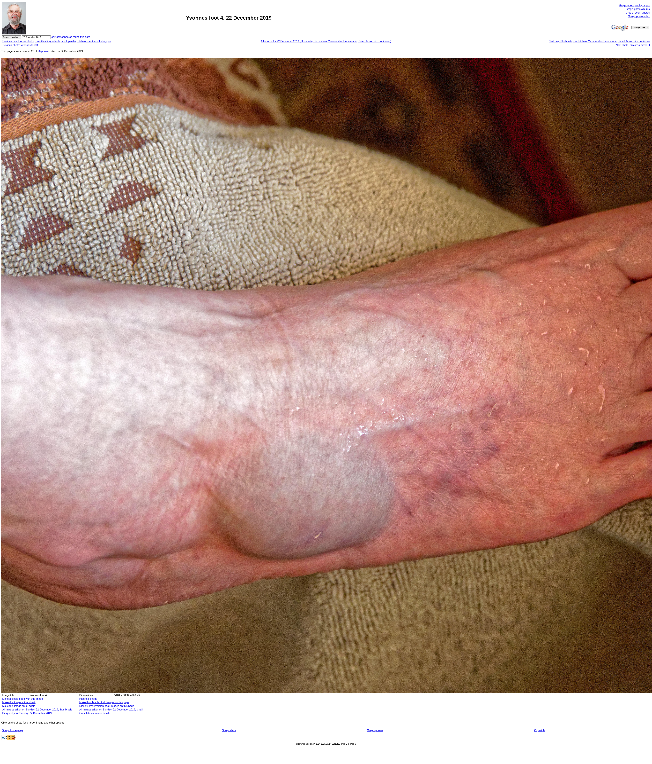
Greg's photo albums (638, 9)
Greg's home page (12, 730)
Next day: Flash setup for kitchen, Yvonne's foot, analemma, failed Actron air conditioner (599, 41)
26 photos (43, 51)
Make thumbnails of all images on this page (104, 702)
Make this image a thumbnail (19, 702)
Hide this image (88, 698)
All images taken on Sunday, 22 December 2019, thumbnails (37, 709)
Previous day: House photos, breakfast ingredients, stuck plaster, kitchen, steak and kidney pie (56, 41)
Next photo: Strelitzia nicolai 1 (633, 45)
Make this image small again (18, 706)
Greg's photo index (639, 16)
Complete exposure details (94, 713)
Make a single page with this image (22, 698)
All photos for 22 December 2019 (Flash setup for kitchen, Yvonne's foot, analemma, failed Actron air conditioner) (326, 41)
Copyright (539, 730)
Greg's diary (229, 730)
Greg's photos (375, 730)
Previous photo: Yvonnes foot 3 (20, 45)
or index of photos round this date (70, 37)
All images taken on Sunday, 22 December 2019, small (110, 709)
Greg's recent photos (638, 12)
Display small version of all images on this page (106, 706)
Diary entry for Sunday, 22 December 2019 (27, 713)
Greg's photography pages (634, 5)
